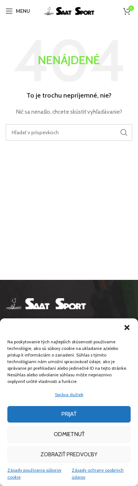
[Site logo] (69, 10)
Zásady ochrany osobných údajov (98, 473)
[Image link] (46, 303)
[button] (127, 327)
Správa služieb (69, 394)
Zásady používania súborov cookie (34, 473)
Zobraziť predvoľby (69, 454)
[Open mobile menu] (18, 11)
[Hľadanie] (69, 132)
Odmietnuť (69, 434)
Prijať (69, 414)
